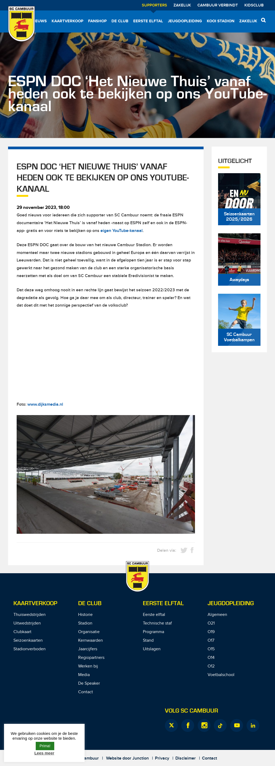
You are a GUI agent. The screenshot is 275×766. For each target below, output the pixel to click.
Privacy (162, 758)
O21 (211, 623)
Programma (153, 631)
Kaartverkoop (67, 21)
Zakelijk (182, 5)
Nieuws (39, 21)
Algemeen (217, 614)
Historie (85, 614)
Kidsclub (254, 5)
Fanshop (97, 21)
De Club (119, 21)
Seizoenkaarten (28, 640)
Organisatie (89, 631)
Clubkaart (22, 631)
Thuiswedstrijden (29, 614)
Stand (148, 640)
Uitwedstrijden (27, 623)
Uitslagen (152, 649)
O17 (211, 640)
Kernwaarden (90, 640)
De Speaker (89, 683)
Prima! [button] (44, 746)
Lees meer (44, 753)
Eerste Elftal (163, 603)
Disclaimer (185, 758)
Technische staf (157, 623)
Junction (140, 758)
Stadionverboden (29, 649)
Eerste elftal (148, 21)
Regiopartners (91, 657)
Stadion (85, 623)
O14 (211, 657)
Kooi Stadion (220, 21)
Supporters (154, 5)
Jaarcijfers (87, 649)
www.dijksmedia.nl (45, 404)
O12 (211, 666)
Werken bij (88, 666)
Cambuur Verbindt (217, 5)
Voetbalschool (221, 674)
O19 (211, 631)
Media (84, 674)
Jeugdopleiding (185, 21)
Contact (85, 692)
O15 (211, 649)
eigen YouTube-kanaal (121, 230)
